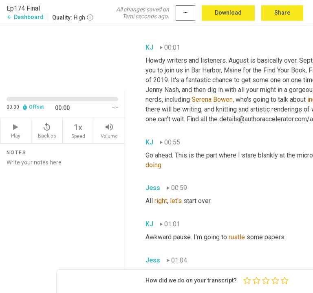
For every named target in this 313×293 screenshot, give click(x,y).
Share (282, 12)
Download (228, 12)
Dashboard (25, 17)
